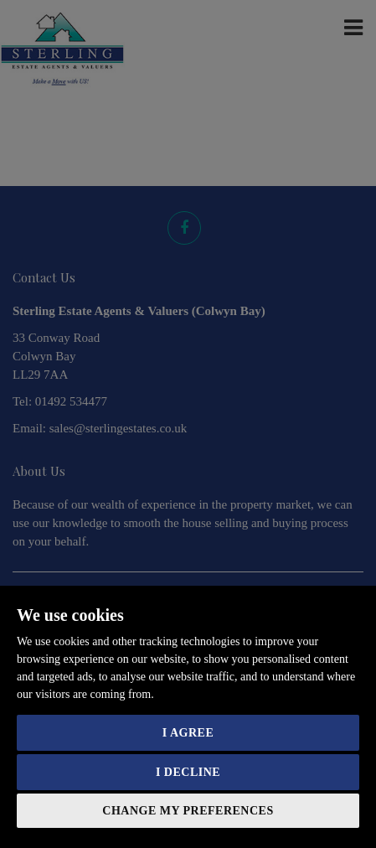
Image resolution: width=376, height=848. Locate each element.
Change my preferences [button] (187, 810)
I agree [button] (188, 732)
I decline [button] (188, 772)
